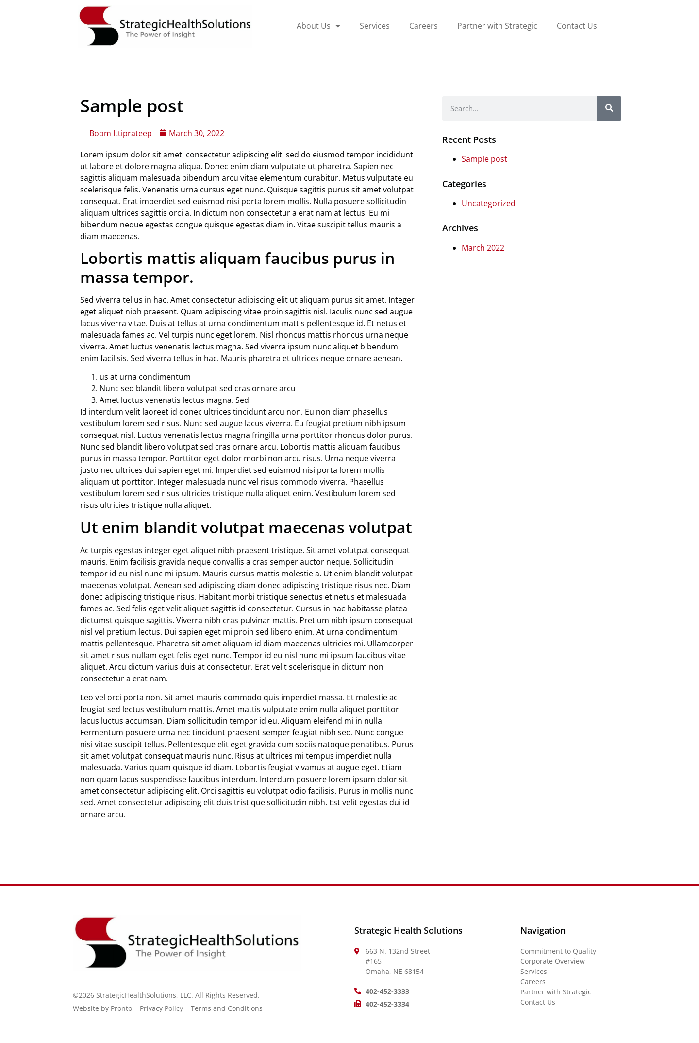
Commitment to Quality (558, 951)
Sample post (484, 159)
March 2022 (483, 248)
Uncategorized (489, 203)
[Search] (609, 108)
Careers (423, 25)
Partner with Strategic (497, 25)
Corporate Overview (552, 961)
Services (375, 25)
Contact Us (577, 25)
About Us (318, 26)
